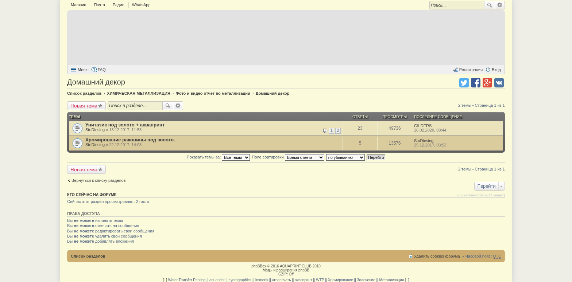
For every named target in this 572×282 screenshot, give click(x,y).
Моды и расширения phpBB (286, 270)
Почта (99, 5)
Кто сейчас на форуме (92, 194)
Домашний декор (96, 82)
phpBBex (258, 266)
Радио (118, 5)
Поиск (489, 5)
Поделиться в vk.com (499, 82)
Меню (83, 69)
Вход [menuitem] (496, 69)
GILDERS (423, 126)
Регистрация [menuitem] (471, 69)
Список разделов (88, 256)
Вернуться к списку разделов (98, 180)
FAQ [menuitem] (102, 69)
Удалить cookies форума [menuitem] (437, 256)
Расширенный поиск (500, 5)
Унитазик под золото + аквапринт (125, 125)
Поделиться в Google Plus (487, 82)
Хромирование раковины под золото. (130, 139)
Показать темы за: (218, 157)
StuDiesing (95, 130)
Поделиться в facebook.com (475, 82)
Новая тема (83, 105)
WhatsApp (141, 5)
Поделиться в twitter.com (464, 82)
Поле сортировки (288, 157)
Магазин (78, 5)
